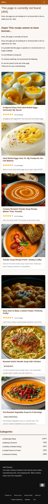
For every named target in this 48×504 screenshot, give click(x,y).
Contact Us (8, 495)
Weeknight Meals (8, 366)
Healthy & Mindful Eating (10, 417)
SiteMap (27, 499)
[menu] (44, 2)
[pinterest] (42, 485)
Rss (34, 499)
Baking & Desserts (10, 443)
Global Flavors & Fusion (12, 450)
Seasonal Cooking (10, 454)
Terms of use (18, 495)
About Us (38, 495)
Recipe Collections (16, 499)
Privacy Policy (28, 495)
